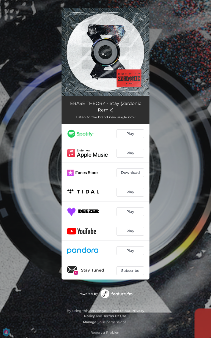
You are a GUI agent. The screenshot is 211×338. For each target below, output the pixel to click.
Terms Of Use (114, 316)
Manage (89, 322)
